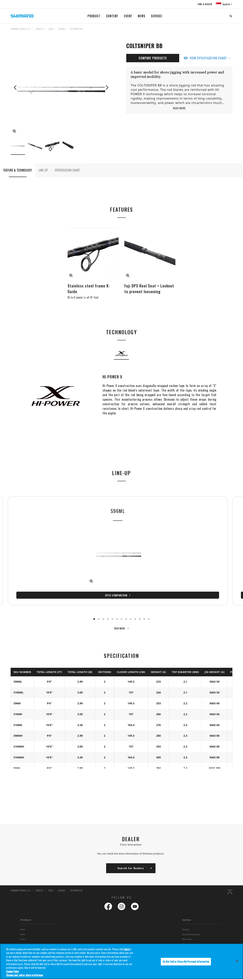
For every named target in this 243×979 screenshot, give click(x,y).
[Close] (237, 961)
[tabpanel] (36, 543)
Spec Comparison (35, 580)
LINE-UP (43, 170)
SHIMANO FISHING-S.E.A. (21, 28)
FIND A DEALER (204, 4)
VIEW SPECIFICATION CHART (208, 58)
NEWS (141, 16)
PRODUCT (94, 16)
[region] (121, 961)
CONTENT (112, 16)
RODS (51, 28)
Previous (15, 87)
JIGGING (61, 28)
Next (107, 87)
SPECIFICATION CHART (67, 170)
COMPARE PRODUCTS (153, 58)
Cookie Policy (12, 971)
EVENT (128, 16)
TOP (229, 31)
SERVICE (156, 16)
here (126, 949)
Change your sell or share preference (24, 975)
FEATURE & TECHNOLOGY (17, 170)
